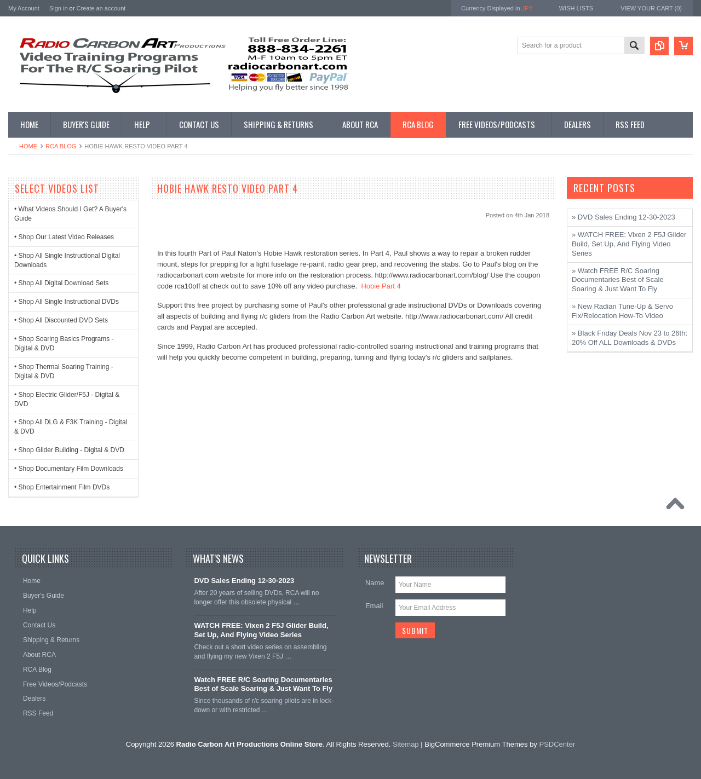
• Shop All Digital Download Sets (61, 283)
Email (374, 606)
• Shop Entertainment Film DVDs (62, 487)
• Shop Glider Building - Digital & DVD (69, 450)
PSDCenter (557, 744)
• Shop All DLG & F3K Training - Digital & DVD (70, 426)
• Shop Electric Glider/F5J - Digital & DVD (66, 399)
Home (28, 146)
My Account (23, 8)
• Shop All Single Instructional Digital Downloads (67, 260)
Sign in (58, 8)
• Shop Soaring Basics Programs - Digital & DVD (64, 343)
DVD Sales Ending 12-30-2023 (244, 580)
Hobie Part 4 (380, 286)
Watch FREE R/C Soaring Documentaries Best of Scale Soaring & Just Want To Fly (263, 684)
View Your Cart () (651, 8)
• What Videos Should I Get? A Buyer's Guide (70, 213)
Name (374, 583)
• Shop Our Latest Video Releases (64, 237)
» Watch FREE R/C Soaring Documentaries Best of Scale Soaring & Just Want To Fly (618, 280)
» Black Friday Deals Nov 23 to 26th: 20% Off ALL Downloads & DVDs (629, 338)
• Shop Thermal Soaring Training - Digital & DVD (63, 371)
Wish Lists (576, 8)
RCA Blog (60, 146)
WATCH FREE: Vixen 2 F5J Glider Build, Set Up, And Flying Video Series (261, 630)
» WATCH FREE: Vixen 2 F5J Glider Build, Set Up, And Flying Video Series (629, 243)
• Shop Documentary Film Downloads (68, 468)
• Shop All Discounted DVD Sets (61, 320)
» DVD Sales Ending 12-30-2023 (623, 217)
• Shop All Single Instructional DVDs (66, 301)
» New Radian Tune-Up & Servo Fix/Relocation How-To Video (622, 311)
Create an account (100, 8)
